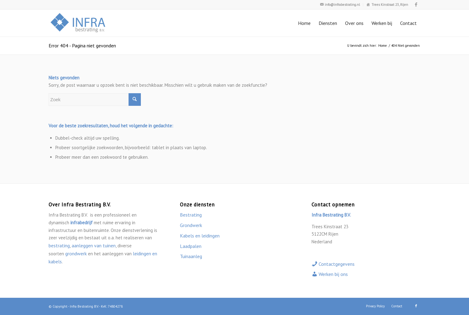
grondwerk (76, 253)
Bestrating (191, 215)
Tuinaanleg (191, 256)
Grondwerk (191, 225)
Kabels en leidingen (200, 236)
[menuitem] (340, 4)
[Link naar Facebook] (416, 4)
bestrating (59, 245)
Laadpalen (190, 246)
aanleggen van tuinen (94, 245)
